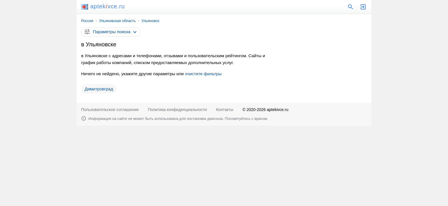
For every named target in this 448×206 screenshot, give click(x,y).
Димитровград (99, 88)
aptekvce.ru (103, 6)
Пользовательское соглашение (110, 109)
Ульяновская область (117, 21)
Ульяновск (150, 21)
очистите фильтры (203, 73)
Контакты (224, 109)
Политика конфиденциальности (177, 109)
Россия (87, 21)
